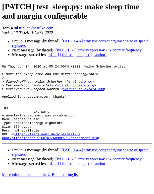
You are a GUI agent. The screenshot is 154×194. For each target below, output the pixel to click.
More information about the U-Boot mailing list (40, 189)
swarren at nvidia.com (83, 94)
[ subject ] (84, 54)
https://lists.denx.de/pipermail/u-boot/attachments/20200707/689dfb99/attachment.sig (50, 150)
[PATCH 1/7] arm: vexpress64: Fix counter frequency (98, 50)
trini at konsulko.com (36, 28)
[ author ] (100, 54)
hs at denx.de (79, 85)
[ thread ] (67, 54)
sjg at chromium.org (75, 89)
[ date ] (53, 54)
